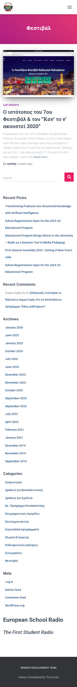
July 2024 (11, 359)
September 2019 (16, 461)
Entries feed (13, 589)
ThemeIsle (52, 677)
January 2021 (14, 437)
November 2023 (15, 382)
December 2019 (15, 445)
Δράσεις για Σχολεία (18, 498)
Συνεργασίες (13, 553)
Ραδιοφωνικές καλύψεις (21, 545)
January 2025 (14, 343)
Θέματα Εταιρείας (17, 537)
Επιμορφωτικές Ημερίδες (22, 513)
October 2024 (14, 351)
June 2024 (12, 366)
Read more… (41, 157)
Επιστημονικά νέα (17, 521)
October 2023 (14, 390)
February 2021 (14, 429)
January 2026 (14, 327)
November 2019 (15, 453)
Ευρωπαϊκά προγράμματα (22, 529)
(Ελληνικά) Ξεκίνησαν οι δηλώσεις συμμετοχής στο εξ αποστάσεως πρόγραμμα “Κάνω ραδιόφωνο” (33, 299)
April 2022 (11, 422)
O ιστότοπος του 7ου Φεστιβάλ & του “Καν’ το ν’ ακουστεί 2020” (35, 118)
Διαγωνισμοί (11, 105)
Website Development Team (38, 667)
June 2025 (12, 335)
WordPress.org (14, 605)
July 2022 (11, 414)
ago (25, 163)
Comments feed (15, 597)
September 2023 (16, 398)
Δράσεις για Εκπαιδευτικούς (24, 490)
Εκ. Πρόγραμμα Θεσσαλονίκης (25, 505)
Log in (9, 581)
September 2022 (16, 406)
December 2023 (15, 374)
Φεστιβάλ (11, 560)
